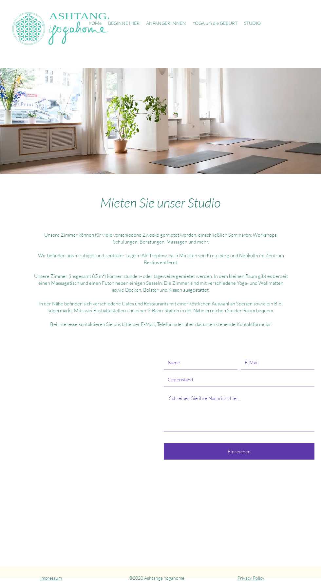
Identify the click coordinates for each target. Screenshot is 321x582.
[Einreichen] (239, 451)
